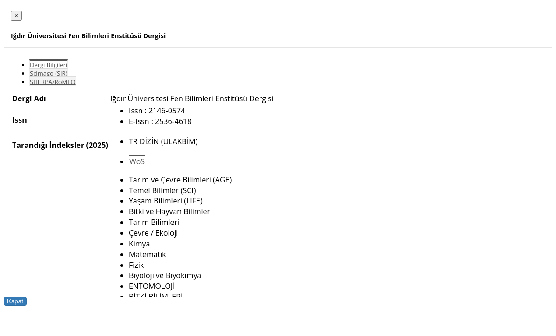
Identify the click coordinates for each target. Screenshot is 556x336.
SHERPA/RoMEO (53, 81)
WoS (137, 161)
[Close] (16, 16)
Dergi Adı (29, 98)
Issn (19, 120)
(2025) (97, 145)
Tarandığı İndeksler (48, 145)
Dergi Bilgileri (48, 65)
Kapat (15, 301)
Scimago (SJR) (48, 73)
